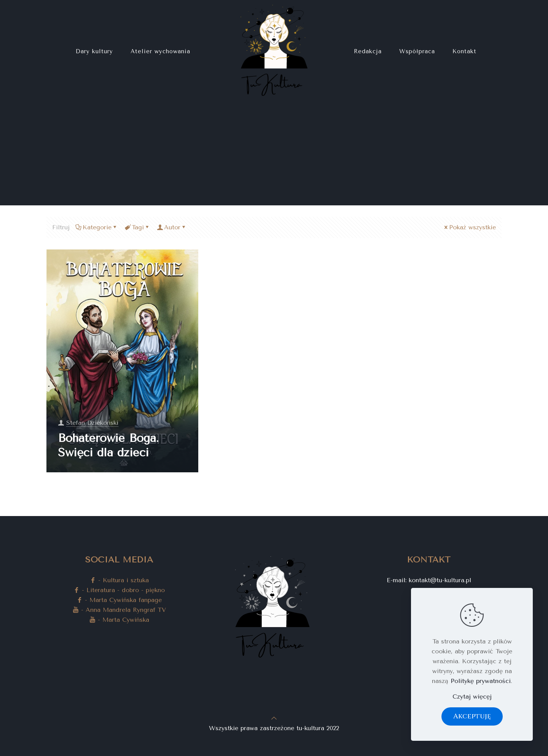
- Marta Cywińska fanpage (119, 600)
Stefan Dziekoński (92, 422)
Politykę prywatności (481, 681)
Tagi (137, 227)
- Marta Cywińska (119, 619)
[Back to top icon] (274, 718)
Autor (171, 227)
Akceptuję (472, 716)
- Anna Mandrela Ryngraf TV (119, 609)
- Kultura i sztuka (119, 580)
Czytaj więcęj (472, 696)
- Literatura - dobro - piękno (119, 590)
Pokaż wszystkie (469, 227)
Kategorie (96, 227)
